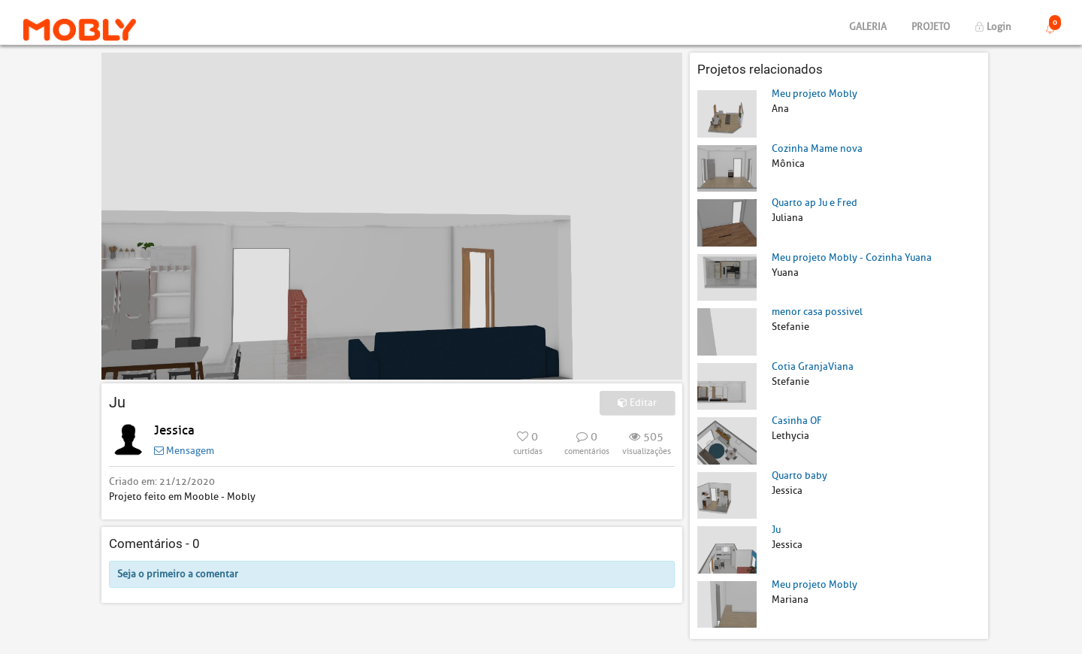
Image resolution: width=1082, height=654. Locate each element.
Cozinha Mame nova (817, 148)
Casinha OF (797, 420)
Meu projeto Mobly (814, 93)
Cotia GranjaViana (813, 366)
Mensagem (184, 450)
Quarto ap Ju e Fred (814, 202)
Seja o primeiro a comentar (177, 574)
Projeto (930, 26)
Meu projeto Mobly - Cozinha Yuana (852, 257)
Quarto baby (799, 475)
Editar (637, 402)
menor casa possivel (817, 311)
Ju (776, 529)
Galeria (868, 26)
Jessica (174, 430)
